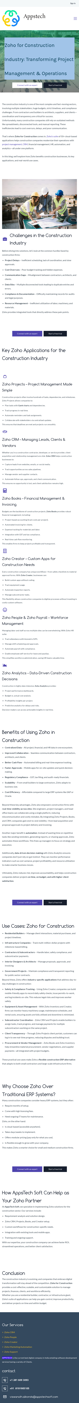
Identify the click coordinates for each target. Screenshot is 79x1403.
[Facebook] (5, 1394)
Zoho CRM (9, 1321)
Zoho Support (11, 1341)
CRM (25, 133)
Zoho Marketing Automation (18, 1336)
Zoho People (10, 1326)
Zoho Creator (10, 1331)
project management (12, 133)
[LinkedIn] (10, 1394)
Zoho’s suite (52, 125)
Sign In (73, 3)
